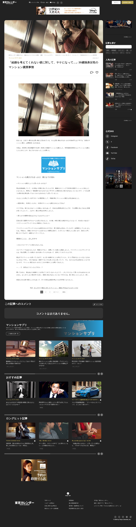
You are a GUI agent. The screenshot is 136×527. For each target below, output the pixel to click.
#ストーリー (115, 52)
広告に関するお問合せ (51, 505)
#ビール (128, 52)
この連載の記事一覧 (13, 333)
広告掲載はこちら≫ (128, 36)
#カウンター (121, 50)
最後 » (64, 292)
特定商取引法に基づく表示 (76, 508)
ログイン (116, 2)
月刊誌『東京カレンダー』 (101, 500)
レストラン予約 (34, 2)
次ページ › (56, 292)
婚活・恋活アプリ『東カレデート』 (103, 503)
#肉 (127, 50)
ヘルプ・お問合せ (49, 503)
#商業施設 (113, 50)
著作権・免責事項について (76, 505)
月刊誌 (52, 2)
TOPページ (48, 500)
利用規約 (71, 500)
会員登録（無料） (127, 2)
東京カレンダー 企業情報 (51, 508)
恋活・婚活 (44, 2)
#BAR (107, 50)
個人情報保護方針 (74, 503)
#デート (122, 52)
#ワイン (108, 52)
